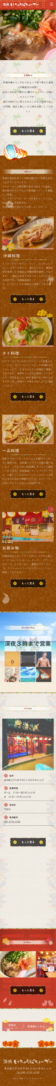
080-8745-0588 (12, 823)
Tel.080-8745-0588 (28, 1074)
